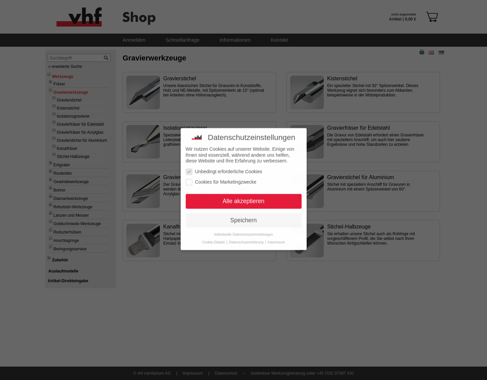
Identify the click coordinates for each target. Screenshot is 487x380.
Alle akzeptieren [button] (244, 194)
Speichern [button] (243, 213)
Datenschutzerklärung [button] (246, 236)
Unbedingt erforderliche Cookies (224, 165)
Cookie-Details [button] (214, 236)
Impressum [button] (276, 236)
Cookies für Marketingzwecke (221, 176)
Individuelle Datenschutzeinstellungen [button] (243, 228)
